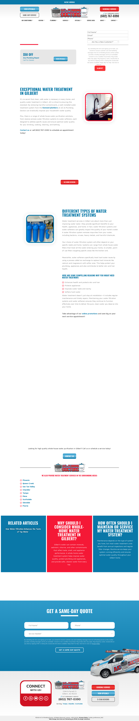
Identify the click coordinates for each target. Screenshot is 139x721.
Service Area (91, 20)
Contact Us (69, 456)
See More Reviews (69, 182)
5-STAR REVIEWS (103, 699)
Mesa (25, 496)
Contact (113, 20)
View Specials (60, 59)
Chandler (26, 490)
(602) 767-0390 (109, 16)
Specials (77, 20)
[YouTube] (36, 698)
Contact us (24, 130)
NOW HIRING (69, 2)
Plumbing (53, 20)
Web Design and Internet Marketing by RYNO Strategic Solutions (69, 719)
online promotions (90, 314)
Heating (41, 20)
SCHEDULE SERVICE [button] (109, 9)
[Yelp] (46, 698)
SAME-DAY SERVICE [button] (29, 15)
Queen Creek (28, 483)
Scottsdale (27, 499)
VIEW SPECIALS (29, 9)
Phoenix (26, 480)
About (102, 20)
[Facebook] (25, 698)
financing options (87, 424)
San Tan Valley (29, 487)
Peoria (25, 506)
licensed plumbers (50, 108)
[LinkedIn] (41, 698)
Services (65, 20)
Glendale (26, 503)
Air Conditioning (27, 20)
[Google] (30, 698)
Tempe (25, 493)
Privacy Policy (106, 64)
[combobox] (103, 42)
